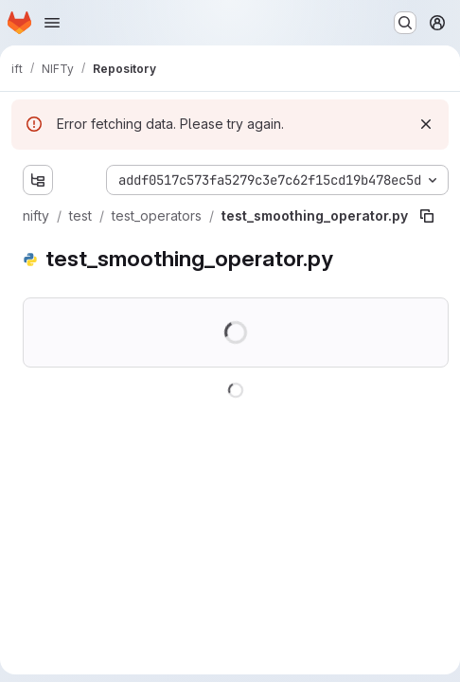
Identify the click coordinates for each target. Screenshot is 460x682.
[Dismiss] (426, 124)
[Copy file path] (427, 216)
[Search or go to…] (405, 22)
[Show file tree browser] (38, 180)
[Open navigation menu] (52, 23)
